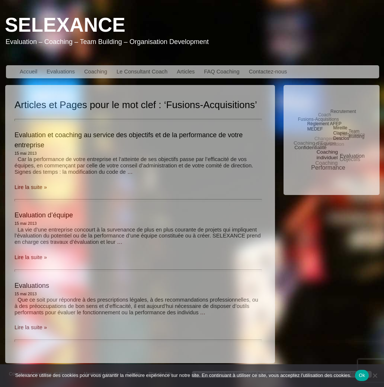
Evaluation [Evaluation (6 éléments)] (352, 155)
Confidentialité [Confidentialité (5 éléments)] (310, 147)
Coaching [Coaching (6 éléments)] (326, 163)
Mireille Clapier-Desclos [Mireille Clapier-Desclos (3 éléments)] (341, 133)
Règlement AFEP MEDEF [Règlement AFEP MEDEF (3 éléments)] (324, 126)
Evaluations (61, 72)
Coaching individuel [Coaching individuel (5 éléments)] (327, 154)
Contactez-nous (268, 72)
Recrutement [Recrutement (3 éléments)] (343, 111)
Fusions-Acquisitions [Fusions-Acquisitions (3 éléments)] (318, 119)
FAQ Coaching (221, 72)
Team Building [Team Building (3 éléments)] (357, 134)
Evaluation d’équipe (44, 215)
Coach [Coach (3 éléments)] (324, 114)
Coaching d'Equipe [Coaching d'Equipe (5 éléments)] (315, 143)
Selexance (65, 25)
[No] (374, 375)
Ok (362, 375)
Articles (186, 72)
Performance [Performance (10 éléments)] (328, 167)
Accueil (28, 72)
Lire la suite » (31, 187)
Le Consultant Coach (141, 72)
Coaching (95, 72)
